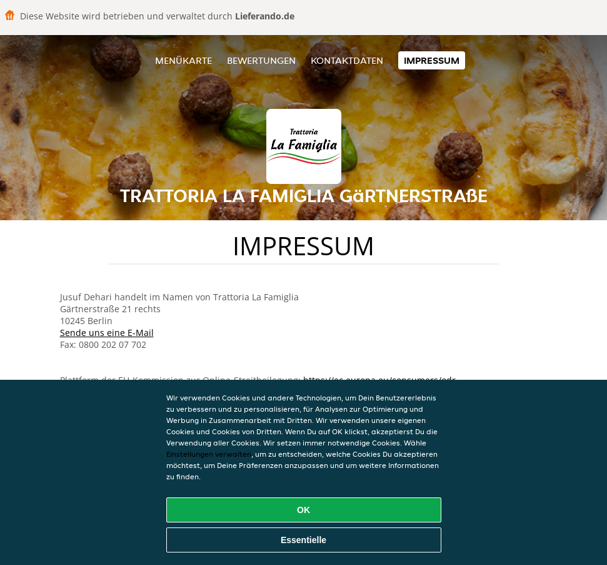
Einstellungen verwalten (208, 454)
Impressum (431, 60)
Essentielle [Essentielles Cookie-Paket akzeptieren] (303, 540)
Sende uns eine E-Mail (107, 332)
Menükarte (183, 60)
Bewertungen (261, 60)
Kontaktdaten (347, 60)
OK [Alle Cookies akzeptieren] (303, 510)
